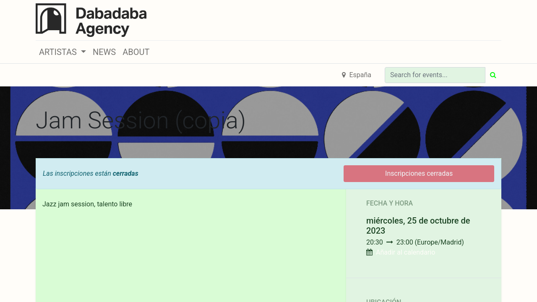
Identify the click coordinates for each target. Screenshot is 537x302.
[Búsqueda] (493, 75)
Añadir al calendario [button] (405, 252)
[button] (62, 52)
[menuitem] (104, 52)
